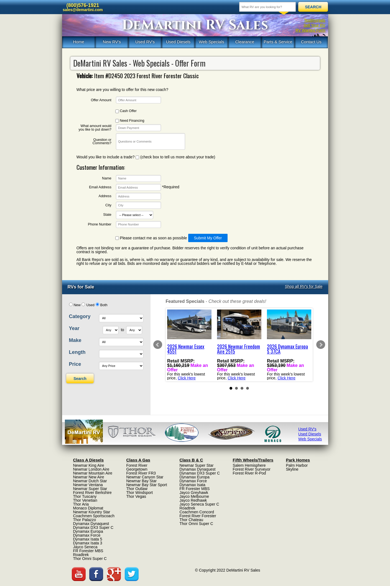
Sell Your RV (314, 25)
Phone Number (99, 224)
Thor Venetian (85, 500)
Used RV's (145, 41)
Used (90, 305)
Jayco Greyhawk (194, 492)
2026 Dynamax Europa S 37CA (287, 349)
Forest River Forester (198, 516)
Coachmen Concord (197, 512)
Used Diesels (178, 41)
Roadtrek (81, 554)
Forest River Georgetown (136, 467)
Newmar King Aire (88, 465)
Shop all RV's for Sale (304, 286)
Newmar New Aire (88, 477)
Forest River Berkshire (92, 492)
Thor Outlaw (136, 488)
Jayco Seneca (85, 547)
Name (106, 178)
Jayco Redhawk (193, 500)
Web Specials (211, 41)
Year (74, 328)
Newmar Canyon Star (145, 477)
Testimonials (314, 20)
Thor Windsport (139, 492)
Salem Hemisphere (249, 465)
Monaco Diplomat (88, 508)
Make (75, 340)
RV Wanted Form (310, 30)
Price (75, 364)
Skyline (292, 469)
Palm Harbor (297, 465)
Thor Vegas (136, 496)
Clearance (244, 41)
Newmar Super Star (90, 488)
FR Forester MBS (88, 551)
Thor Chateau (191, 519)
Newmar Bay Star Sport (146, 485)
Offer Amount (101, 100)
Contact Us (311, 41)
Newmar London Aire (91, 469)
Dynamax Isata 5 (87, 539)
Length (77, 352)
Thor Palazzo (84, 519)
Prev (157, 344)
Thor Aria (81, 504)
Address (105, 196)
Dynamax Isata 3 (87, 543)
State (107, 215)
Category (80, 316)
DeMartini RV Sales (195, 25)
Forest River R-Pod (249, 473)
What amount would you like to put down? (94, 127)
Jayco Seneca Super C (199, 504)
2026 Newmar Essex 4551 (185, 349)
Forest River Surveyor (252, 469)
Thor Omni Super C (90, 558)
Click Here (187, 378)
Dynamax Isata (192, 485)
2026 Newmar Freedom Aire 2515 (238, 349)
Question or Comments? (102, 141)
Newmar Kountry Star (91, 512)
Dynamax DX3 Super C (93, 527)
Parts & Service (278, 41)
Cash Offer (126, 111)
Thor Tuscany (85, 496)
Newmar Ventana (88, 485)
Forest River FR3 (141, 473)
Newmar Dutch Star (90, 481)
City (108, 205)
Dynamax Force (87, 535)
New (76, 305)
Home (78, 41)
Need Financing (129, 121)
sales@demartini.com (83, 9)
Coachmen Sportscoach (93, 516)
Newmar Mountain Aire (93, 473)
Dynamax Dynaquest (91, 523)
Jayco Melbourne (194, 496)
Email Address (100, 187)
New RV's (112, 41)
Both (104, 305)
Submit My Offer (208, 238)
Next (320, 344)
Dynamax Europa (88, 531)
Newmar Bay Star (141, 481)
